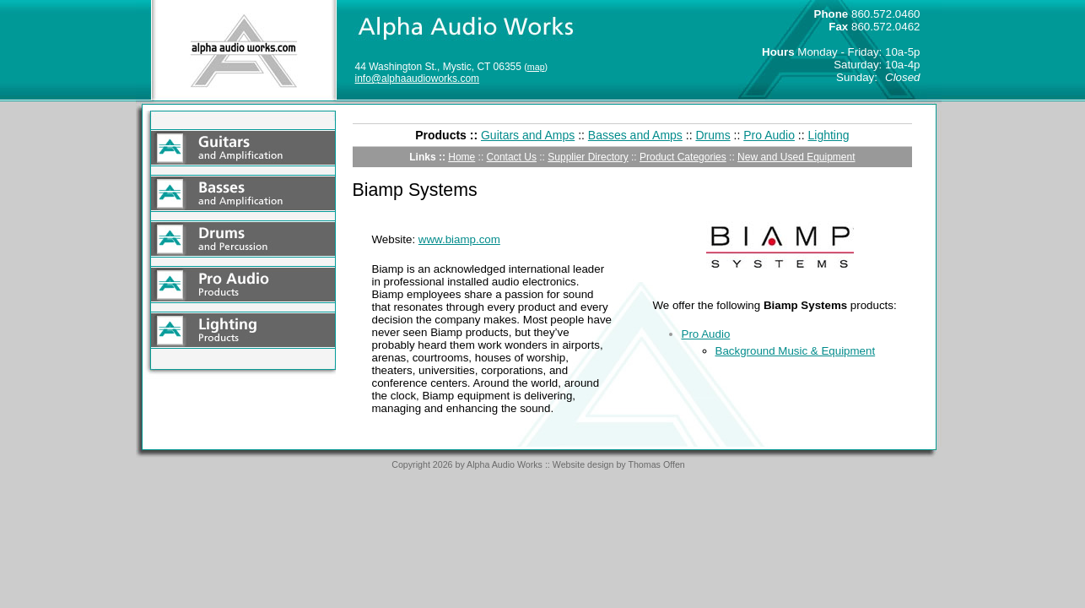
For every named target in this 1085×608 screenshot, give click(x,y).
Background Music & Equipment (795, 351)
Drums (712, 135)
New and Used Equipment (796, 157)
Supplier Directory (588, 157)
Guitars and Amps (528, 135)
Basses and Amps (635, 135)
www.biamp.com (459, 239)
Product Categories (683, 157)
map (536, 67)
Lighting (829, 135)
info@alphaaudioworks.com (417, 78)
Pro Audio (769, 135)
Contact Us (512, 157)
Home (461, 157)
